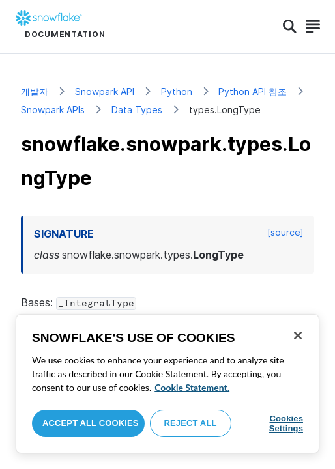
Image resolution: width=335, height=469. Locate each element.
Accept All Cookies (90, 423)
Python (176, 91)
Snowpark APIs (53, 109)
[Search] (290, 26)
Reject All (190, 423)
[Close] (298, 335)
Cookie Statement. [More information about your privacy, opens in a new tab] (191, 387)
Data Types (136, 109)
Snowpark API (104, 91)
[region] (167, 383)
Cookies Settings (286, 424)
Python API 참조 (252, 91)
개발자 (34, 91)
